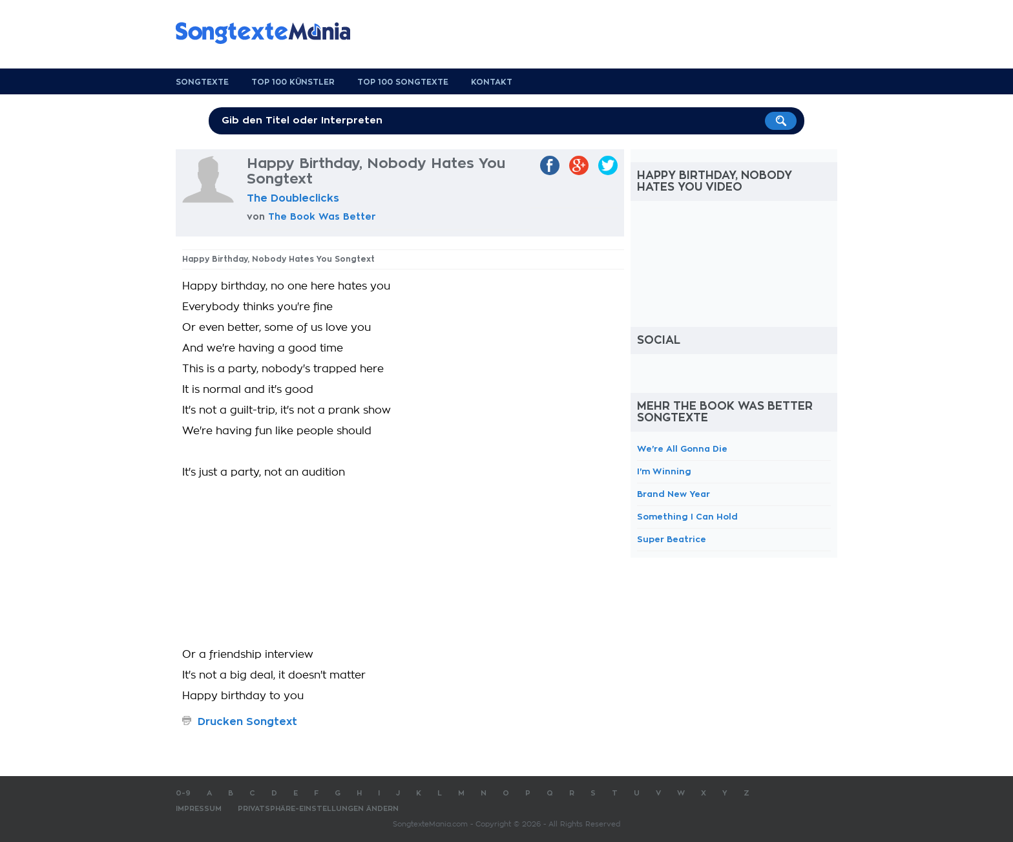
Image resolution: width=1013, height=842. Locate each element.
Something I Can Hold (687, 516)
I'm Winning (664, 471)
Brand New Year (673, 494)
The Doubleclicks (293, 198)
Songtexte (202, 82)
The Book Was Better (322, 216)
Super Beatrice (671, 539)
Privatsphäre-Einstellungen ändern (318, 808)
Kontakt (491, 82)
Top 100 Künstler (293, 82)
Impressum (199, 808)
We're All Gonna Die (682, 449)
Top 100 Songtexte (402, 82)
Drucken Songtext (247, 722)
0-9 (183, 793)
